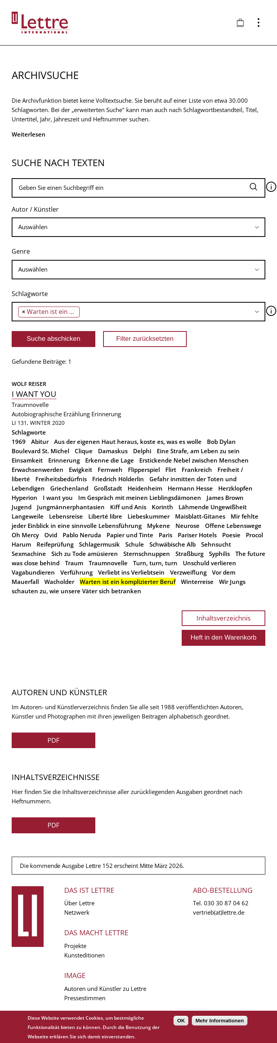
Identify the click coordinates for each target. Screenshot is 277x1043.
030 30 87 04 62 (226, 903)
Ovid (50, 535)
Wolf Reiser (29, 383)
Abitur (40, 441)
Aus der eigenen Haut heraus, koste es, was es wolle (128, 441)
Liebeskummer (149, 516)
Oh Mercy (25, 535)
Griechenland (69, 488)
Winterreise (197, 581)
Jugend (22, 507)
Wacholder (59, 581)
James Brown (225, 497)
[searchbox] (138, 227)
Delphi (142, 451)
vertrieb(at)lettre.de (218, 912)
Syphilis (219, 553)
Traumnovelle (108, 563)
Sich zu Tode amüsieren (84, 553)
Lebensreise (66, 516)
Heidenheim (145, 488)
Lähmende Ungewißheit (213, 507)
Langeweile (28, 516)
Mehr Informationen (219, 1021)
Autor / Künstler (35, 209)
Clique (84, 451)
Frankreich (197, 469)
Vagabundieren (33, 572)
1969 (19, 441)
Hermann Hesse (190, 488)
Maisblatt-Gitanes (200, 516)
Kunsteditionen (84, 955)
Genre (21, 251)
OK (181, 1021)
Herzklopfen (235, 488)
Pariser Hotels (197, 535)
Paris (165, 535)
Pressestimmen (84, 998)
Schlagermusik (99, 544)
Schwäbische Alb (172, 544)
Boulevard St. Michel (40, 451)
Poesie (231, 535)
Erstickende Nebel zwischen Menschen (194, 460)
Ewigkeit (80, 469)
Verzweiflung (188, 572)
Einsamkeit (27, 460)
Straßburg (189, 553)
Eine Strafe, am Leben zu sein (198, 451)
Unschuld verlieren (209, 563)
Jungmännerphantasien (71, 507)
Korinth (162, 507)
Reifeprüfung (55, 544)
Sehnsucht (216, 544)
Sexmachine (29, 553)
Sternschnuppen (146, 553)
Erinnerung (106, 414)
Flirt (170, 469)
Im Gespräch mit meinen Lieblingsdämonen (139, 497)
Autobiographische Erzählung (51, 414)
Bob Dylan (221, 441)
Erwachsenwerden (37, 469)
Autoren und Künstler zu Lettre (105, 988)
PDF (53, 740)
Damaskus (113, 451)
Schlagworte (30, 293)
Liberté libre (105, 516)
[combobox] (138, 227)
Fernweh (110, 469)
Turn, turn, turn (155, 563)
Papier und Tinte (130, 535)
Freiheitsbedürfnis (61, 479)
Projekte (75, 946)
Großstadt (108, 488)
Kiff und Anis (128, 507)
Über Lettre (79, 903)
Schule (134, 544)
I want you (34, 394)
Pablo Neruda (82, 535)
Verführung (76, 572)
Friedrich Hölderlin (118, 479)
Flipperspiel (144, 469)
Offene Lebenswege (233, 525)
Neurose (187, 525)
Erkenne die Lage (109, 460)
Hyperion (24, 497)
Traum (74, 563)
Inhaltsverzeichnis (223, 618)
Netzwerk (76, 912)
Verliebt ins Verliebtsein (131, 572)
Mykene (158, 525)
